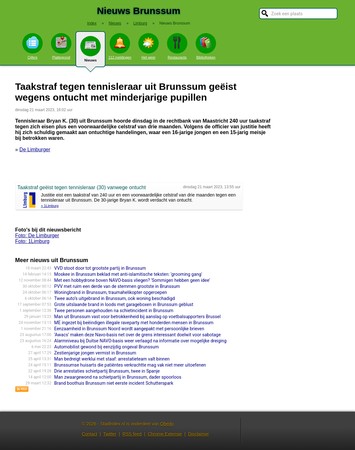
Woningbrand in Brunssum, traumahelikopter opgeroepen (110, 292)
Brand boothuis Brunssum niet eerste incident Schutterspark (113, 383)
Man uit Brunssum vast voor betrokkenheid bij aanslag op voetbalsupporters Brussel (137, 316)
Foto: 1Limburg (32, 241)
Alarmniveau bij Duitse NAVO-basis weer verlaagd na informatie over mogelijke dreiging (140, 340)
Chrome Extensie (165, 434)
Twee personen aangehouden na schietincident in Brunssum (113, 310)
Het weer (148, 46)
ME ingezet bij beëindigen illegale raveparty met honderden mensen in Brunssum (134, 322)
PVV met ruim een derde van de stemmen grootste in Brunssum (117, 286)
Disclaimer (198, 434)
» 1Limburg (50, 206)
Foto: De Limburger (37, 235)
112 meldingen (119, 46)
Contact (89, 434)
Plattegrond (61, 46)
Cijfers (32, 46)
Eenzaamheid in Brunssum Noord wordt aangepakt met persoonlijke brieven (129, 328)
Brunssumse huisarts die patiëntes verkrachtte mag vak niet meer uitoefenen (130, 365)
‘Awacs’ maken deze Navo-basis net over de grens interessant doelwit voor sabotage (137, 334)
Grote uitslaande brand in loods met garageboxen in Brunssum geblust (123, 304)
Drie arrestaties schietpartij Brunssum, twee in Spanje (107, 371)
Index (91, 23)
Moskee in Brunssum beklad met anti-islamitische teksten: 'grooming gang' (128, 274)
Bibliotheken (206, 46)
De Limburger (34, 149)
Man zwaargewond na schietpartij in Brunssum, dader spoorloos (117, 377)
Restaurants (177, 46)
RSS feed (131, 434)
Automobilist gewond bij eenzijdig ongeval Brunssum (106, 346)
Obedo (167, 423)
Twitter (109, 434)
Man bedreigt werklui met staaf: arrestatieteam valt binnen (112, 358)
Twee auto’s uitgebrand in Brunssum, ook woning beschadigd (114, 298)
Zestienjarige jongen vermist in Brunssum (95, 352)
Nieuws (90, 51)
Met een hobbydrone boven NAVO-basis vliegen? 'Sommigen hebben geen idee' (132, 280)
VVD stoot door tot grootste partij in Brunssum (100, 268)
